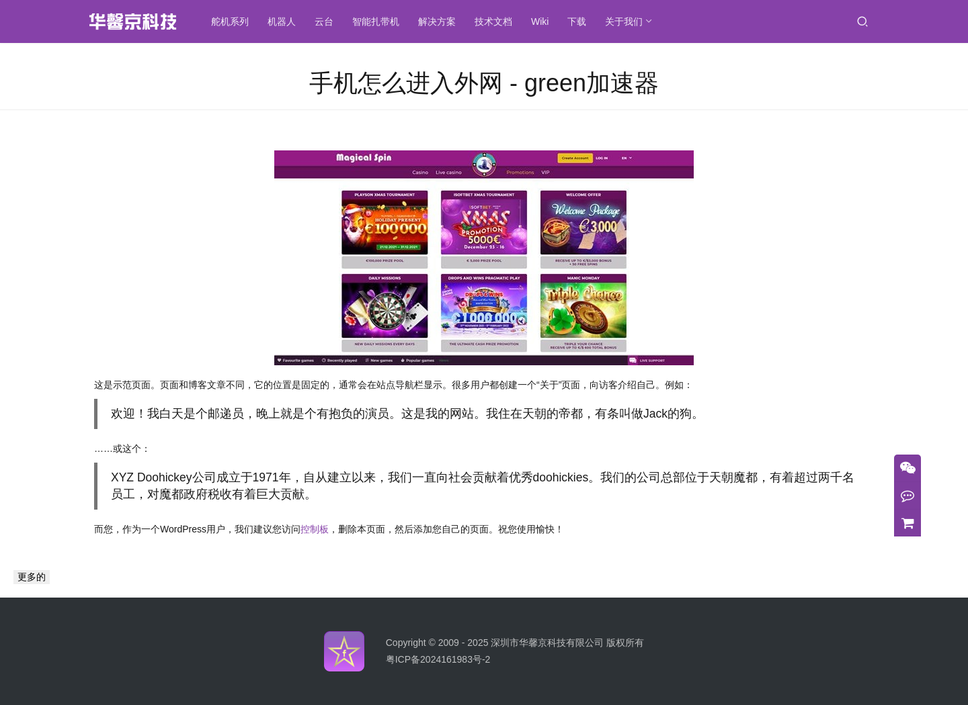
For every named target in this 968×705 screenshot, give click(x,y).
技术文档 (495, 21)
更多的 (31, 576)
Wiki (541, 21)
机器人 (283, 21)
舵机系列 (231, 21)
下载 (578, 21)
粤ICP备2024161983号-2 (438, 659)
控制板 (314, 529)
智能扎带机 (377, 21)
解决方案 (438, 21)
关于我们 (625, 21)
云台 (325, 21)
